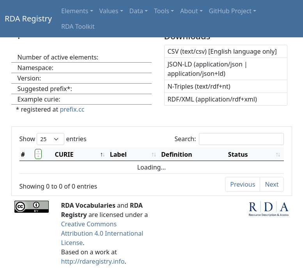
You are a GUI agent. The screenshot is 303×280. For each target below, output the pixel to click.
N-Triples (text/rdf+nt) (199, 86)
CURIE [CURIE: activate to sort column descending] (64, 154)
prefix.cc (72, 109)
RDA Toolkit (77, 26)
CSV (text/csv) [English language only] (222, 51)
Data (136, 11)
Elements (74, 11)
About (189, 11)
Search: (229, 139)
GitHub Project (230, 11)
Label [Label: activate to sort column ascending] (118, 154)
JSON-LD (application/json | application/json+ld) (208, 69)
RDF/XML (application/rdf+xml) (212, 99)
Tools (161, 11)
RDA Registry (28, 18)
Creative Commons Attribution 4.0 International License (102, 233)
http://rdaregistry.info (93, 261)
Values (109, 11)
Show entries (53, 139)
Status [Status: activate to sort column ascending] (238, 154)
